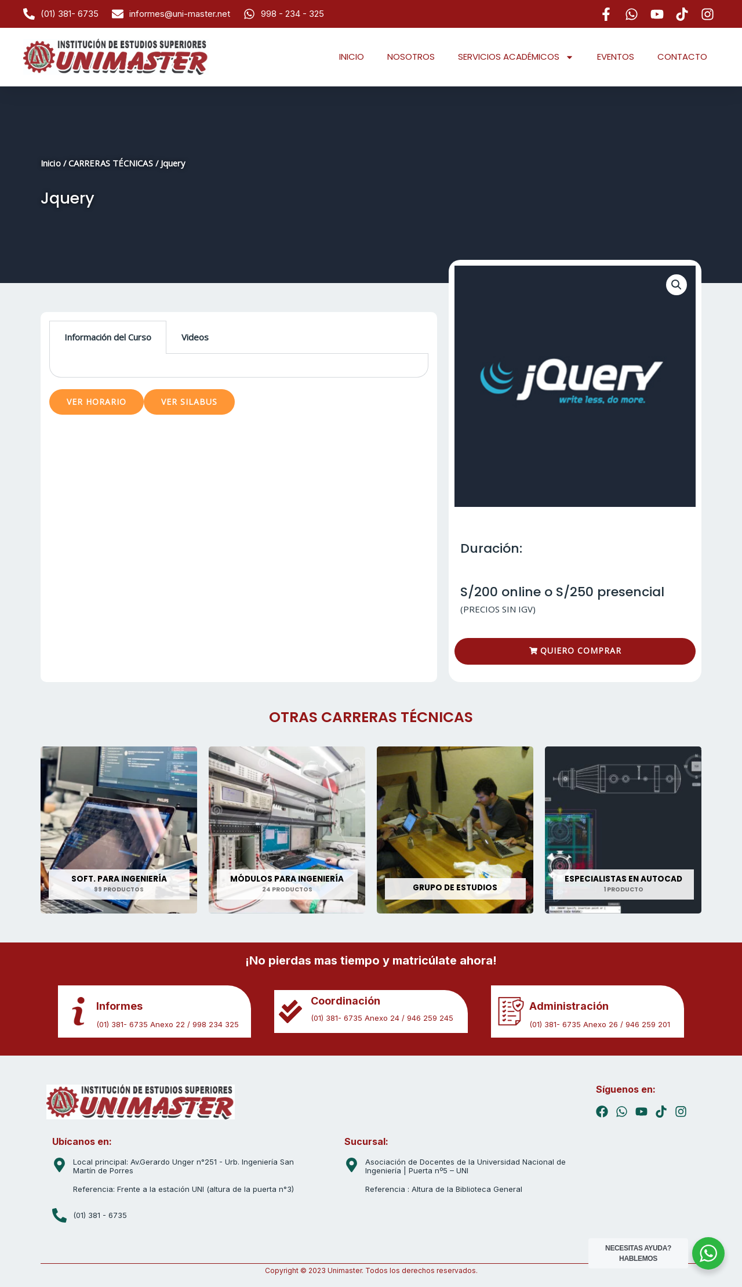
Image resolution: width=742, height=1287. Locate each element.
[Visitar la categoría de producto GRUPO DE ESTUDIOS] (455, 829)
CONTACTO (682, 56)
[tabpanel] (238, 366)
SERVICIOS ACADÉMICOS (516, 57)
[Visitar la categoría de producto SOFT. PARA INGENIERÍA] (119, 829)
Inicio (51, 163)
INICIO (351, 56)
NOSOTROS (411, 56)
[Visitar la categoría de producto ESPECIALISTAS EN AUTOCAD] (623, 829)
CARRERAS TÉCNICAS (110, 163)
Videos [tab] (195, 337)
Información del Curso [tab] (107, 337)
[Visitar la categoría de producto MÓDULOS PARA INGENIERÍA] (287, 829)
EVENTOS (615, 56)
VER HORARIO (96, 401)
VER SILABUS (189, 401)
